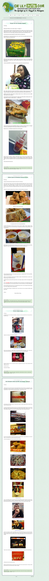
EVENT (15, 15)
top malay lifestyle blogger (21, 301)
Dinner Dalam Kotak (18, 311)
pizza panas (5, 571)
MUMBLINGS (37, 15)
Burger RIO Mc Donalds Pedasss (18, 23)
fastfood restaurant (22, 372)
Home (16, 576)
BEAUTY (24, 15)
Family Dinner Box (18, 372)
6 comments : (29, 301)
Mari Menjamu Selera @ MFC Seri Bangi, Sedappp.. (18, 381)
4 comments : (11, 571)
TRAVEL (28, 15)
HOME (10, 15)
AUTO (32, 15)
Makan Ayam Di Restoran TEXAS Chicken (18, 177)
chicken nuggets (13, 372)
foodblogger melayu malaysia (7, 301)
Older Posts (32, 576)
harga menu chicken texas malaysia (14, 301)
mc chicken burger (29, 372)
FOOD (19, 15)
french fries (25, 372)
